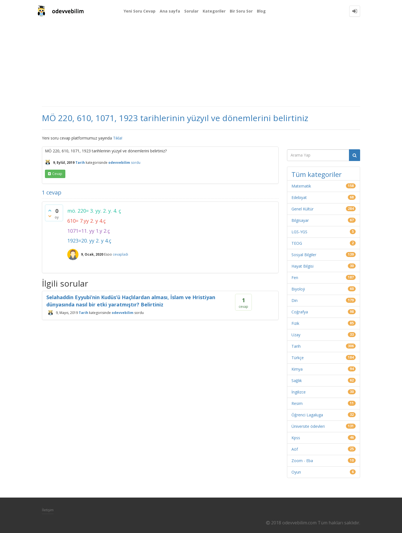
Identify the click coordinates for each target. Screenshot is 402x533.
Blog (261, 11)
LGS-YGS (299, 231)
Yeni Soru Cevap (139, 11)
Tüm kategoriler (316, 174)
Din (294, 300)
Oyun (296, 472)
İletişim (48, 509)
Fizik (295, 323)
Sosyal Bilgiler (303, 254)
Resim (297, 403)
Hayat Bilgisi (302, 266)
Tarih (80, 162)
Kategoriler (214, 11)
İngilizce (298, 392)
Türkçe (297, 357)
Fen (294, 277)
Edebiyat (299, 197)
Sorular (191, 11)
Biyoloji (298, 289)
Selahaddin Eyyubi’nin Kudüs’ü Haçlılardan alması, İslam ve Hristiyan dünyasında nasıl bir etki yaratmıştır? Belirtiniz (130, 301)
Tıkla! (117, 138)
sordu (135, 162)
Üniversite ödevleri (308, 426)
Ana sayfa (170, 11)
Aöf (294, 449)
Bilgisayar (300, 220)
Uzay (295, 334)
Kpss (295, 437)
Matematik (301, 186)
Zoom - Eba (302, 460)
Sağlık (296, 380)
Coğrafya (299, 311)
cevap (57, 173)
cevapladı (120, 254)
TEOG (296, 243)
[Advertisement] (201, 64)
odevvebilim (122, 312)
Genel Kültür (302, 209)
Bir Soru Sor (241, 11)
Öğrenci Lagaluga (307, 414)
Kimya (297, 369)
